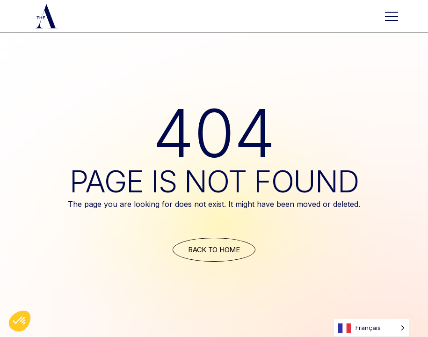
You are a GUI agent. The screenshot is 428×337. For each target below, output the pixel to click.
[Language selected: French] (371, 328)
